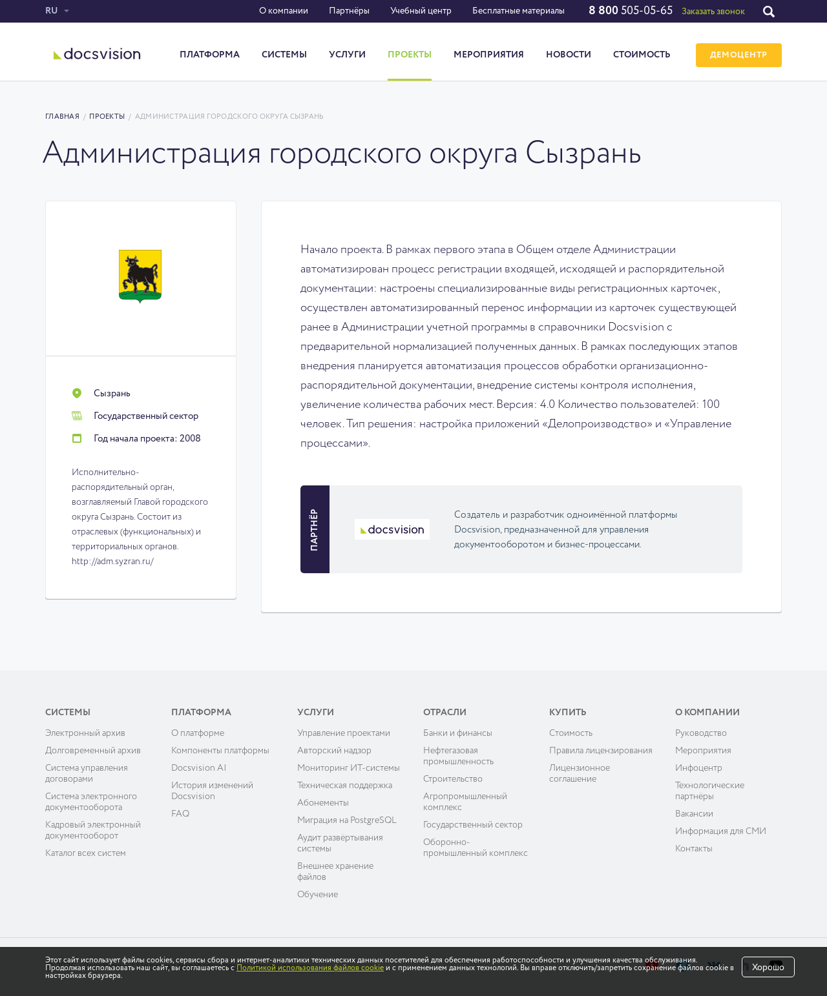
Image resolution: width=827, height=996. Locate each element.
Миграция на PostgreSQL (347, 820)
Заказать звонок (713, 11)
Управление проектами (343, 733)
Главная (62, 116)
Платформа (210, 54)
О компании (283, 10)
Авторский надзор (334, 750)
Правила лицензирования (601, 750)
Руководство (701, 733)
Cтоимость (570, 733)
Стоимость (642, 54)
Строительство (453, 779)
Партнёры (349, 10)
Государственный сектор (473, 824)
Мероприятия (489, 54)
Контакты (694, 848)
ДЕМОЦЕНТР (739, 55)
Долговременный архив (93, 750)
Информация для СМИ (720, 831)
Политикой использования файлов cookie (310, 968)
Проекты (410, 54)
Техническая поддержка (344, 785)
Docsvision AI (199, 768)
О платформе (197, 733)
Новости (568, 54)
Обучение (317, 894)
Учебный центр (421, 10)
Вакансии (694, 813)
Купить (568, 712)
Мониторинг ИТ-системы (348, 768)
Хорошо (768, 967)
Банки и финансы (457, 733)
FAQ (180, 813)
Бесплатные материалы (518, 10)
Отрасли (444, 712)
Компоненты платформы (220, 750)
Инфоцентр (698, 768)
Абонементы (323, 803)
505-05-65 (631, 11)
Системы (284, 54)
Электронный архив (85, 733)
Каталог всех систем (85, 853)
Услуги (347, 54)
